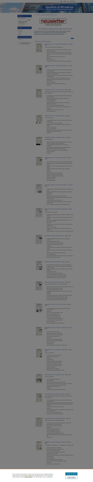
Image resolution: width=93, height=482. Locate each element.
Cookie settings (28, 476)
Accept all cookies (71, 474)
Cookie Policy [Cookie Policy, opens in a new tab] (49, 476)
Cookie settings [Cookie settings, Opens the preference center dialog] (71, 477)
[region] (46, 475)
